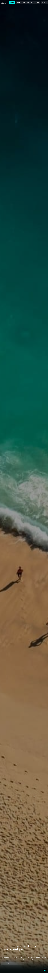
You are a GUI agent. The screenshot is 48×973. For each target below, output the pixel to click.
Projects (18, 2)
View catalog (11, 963)
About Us (32, 2)
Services (23, 2)
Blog (28, 2)
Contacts (37, 2)
